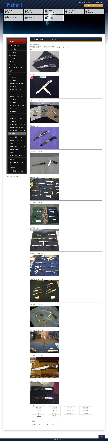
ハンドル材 (12, 58)
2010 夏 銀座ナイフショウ (17, 130)
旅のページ (75, 11)
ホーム (15, 11)
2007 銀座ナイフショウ (16, 171)
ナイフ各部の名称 (14, 46)
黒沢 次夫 (85, 408)
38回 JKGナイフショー (16, 83)
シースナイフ (12, 61)
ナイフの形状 (12, 49)
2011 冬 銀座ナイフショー (17, 124)
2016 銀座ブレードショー (17, 90)
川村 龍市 (54, 408)
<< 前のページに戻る (12, 176)
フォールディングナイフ (15, 68)
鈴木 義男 (70, 410)
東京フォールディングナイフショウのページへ (44, 425)
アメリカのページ (35, 18)
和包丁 (10, 71)
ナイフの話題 (12, 77)
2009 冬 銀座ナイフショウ (17, 146)
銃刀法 (10, 74)
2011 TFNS (13, 121)
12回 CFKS (13, 168)
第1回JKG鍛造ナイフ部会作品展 (17, 163)
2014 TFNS (13, 102)
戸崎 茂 (39, 413)
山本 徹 (39, 416)
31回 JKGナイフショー (16, 127)
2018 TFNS (13, 80)
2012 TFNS (13, 115)
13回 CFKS (13, 152)
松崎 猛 (86, 413)
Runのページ (95, 11)
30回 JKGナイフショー (16, 140)
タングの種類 (12, 55)
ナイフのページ (55, 11)
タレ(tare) (13, 159)
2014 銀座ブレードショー (17, 105)
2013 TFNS (13, 112)
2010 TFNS (12, 134)
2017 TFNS (13, 86)
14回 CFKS (13, 143)
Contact (95, 5)
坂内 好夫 (54, 410)
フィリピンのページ (15, 18)
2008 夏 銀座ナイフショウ (17, 149)
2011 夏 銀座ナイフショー (17, 118)
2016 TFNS (13, 93)
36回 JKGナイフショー (16, 96)
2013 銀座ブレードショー (17, 108)
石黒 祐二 (38, 408)
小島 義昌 (38, 410)
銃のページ (35, 11)
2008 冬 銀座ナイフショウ (17, 156)
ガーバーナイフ (13, 64)
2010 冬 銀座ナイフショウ (17, 137)
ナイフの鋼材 (12, 52)
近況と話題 (55, 18)
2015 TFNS (13, 99)
